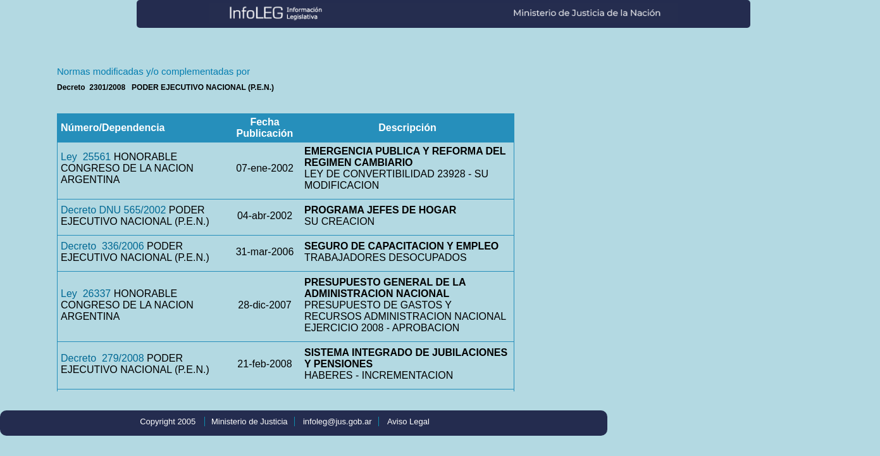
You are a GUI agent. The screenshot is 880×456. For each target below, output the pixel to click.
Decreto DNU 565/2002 (113, 210)
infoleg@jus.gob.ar (337, 421)
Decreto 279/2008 (102, 358)
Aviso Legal (408, 421)
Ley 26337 (86, 293)
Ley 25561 (86, 156)
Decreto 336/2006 (102, 246)
